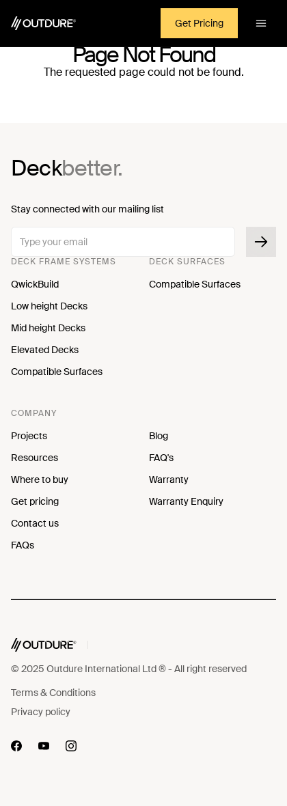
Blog (158, 436)
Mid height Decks (48, 328)
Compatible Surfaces (56, 371)
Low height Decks (49, 306)
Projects (29, 436)
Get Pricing (199, 23)
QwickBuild (35, 284)
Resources (34, 457)
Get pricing (35, 501)
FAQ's (161, 457)
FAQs (22, 545)
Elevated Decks (45, 350)
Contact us (35, 523)
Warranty (169, 479)
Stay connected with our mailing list (87, 209)
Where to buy (39, 479)
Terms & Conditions (53, 692)
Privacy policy (40, 712)
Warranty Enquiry (186, 501)
